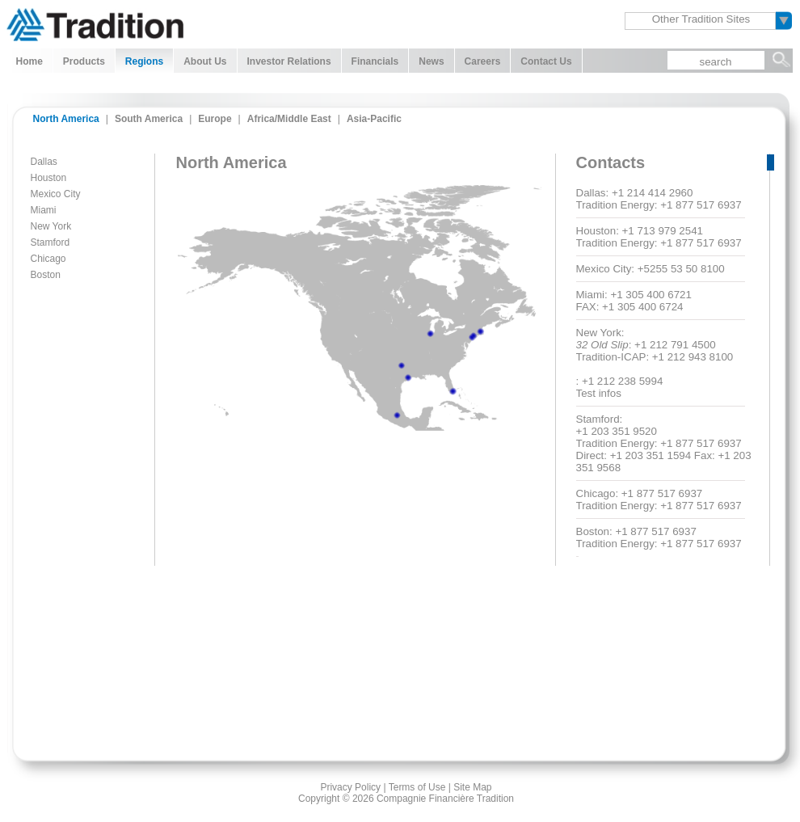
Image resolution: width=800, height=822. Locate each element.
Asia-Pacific (374, 118)
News (431, 61)
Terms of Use (417, 787)
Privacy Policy (350, 787)
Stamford (50, 242)
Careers (483, 61)
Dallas (44, 161)
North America (66, 118)
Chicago (48, 258)
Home (29, 61)
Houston (49, 177)
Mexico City (56, 194)
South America (149, 118)
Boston (46, 274)
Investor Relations (289, 61)
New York (51, 226)
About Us (204, 61)
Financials (375, 61)
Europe (214, 118)
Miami (44, 210)
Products (84, 61)
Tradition (94, 23)
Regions (144, 61)
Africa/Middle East (289, 118)
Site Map (472, 787)
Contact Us (545, 61)
